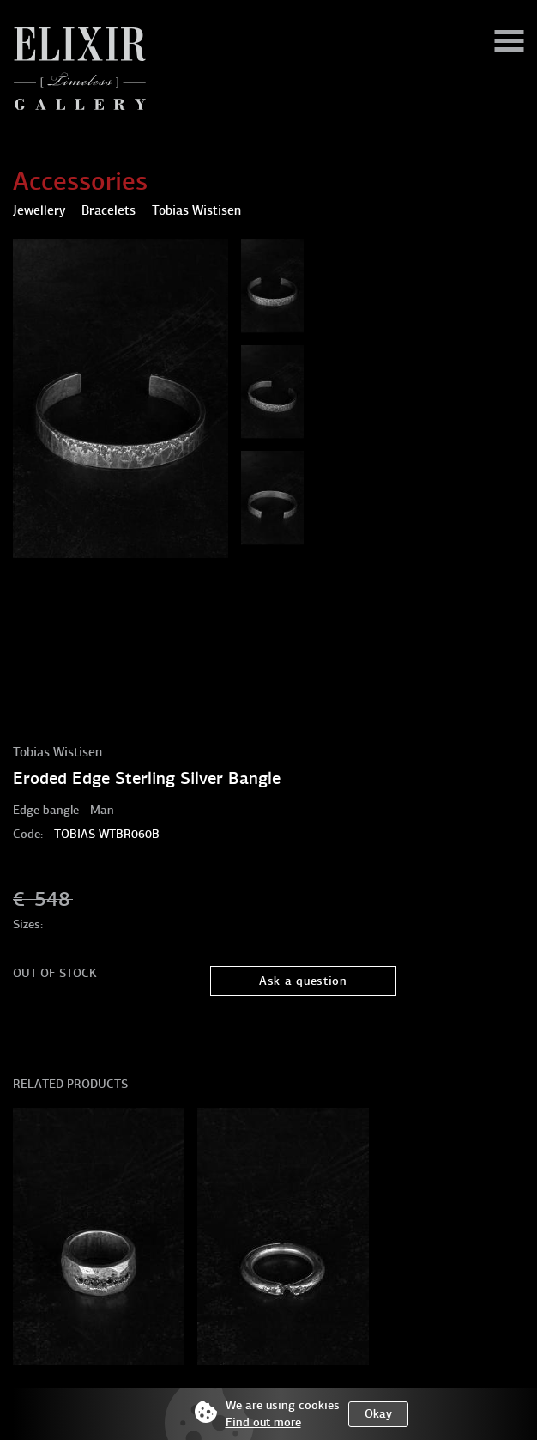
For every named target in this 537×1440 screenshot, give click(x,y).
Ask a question (303, 981)
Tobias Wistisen (57, 752)
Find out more (263, 1422)
